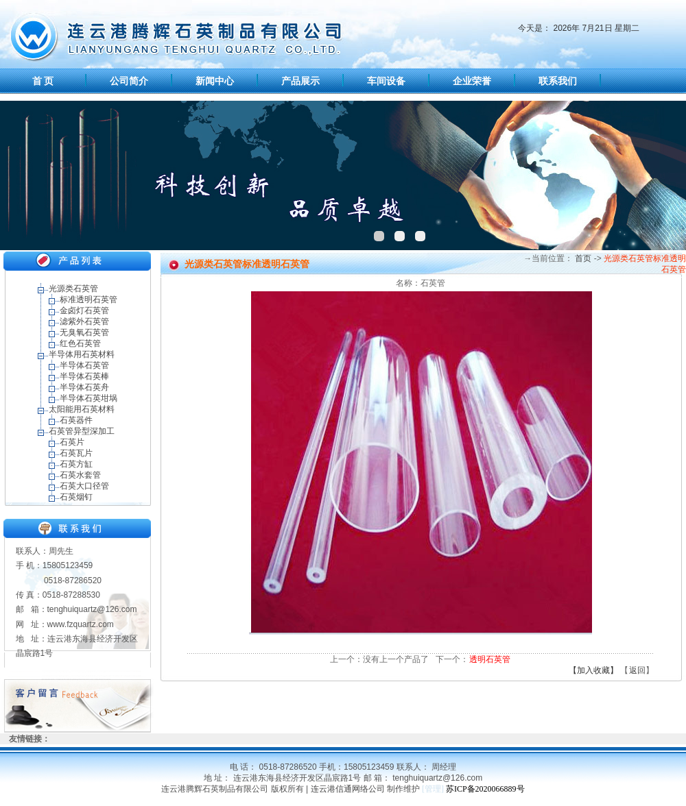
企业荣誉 (472, 81)
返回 (637, 670)
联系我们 (558, 81)
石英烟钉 (76, 497)
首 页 (43, 81)
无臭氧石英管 (84, 332)
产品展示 (300, 81)
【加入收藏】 (593, 670)
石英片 (72, 442)
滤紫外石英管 (84, 321)
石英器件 (76, 420)
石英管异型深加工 (82, 431)
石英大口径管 (84, 486)
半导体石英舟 (84, 387)
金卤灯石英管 (84, 310)
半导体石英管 (84, 365)
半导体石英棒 (84, 376)
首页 (582, 258)
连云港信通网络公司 (348, 789)
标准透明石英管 (88, 299)
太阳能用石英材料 (82, 409)
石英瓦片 (76, 453)
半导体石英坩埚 (88, 398)
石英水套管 (80, 475)
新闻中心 (215, 81)
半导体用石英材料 (82, 354)
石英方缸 (76, 464)
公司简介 (129, 81)
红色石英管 (80, 343)
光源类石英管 (73, 288)
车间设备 (386, 81)
